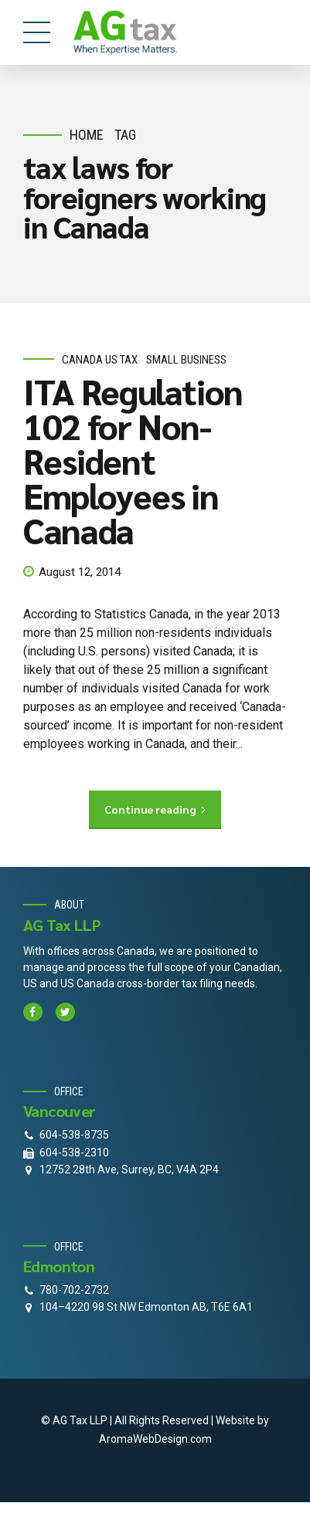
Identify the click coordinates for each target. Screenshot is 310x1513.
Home (87, 135)
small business (186, 360)
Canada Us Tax (100, 360)
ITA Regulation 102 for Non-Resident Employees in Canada (133, 461)
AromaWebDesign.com (155, 1439)
